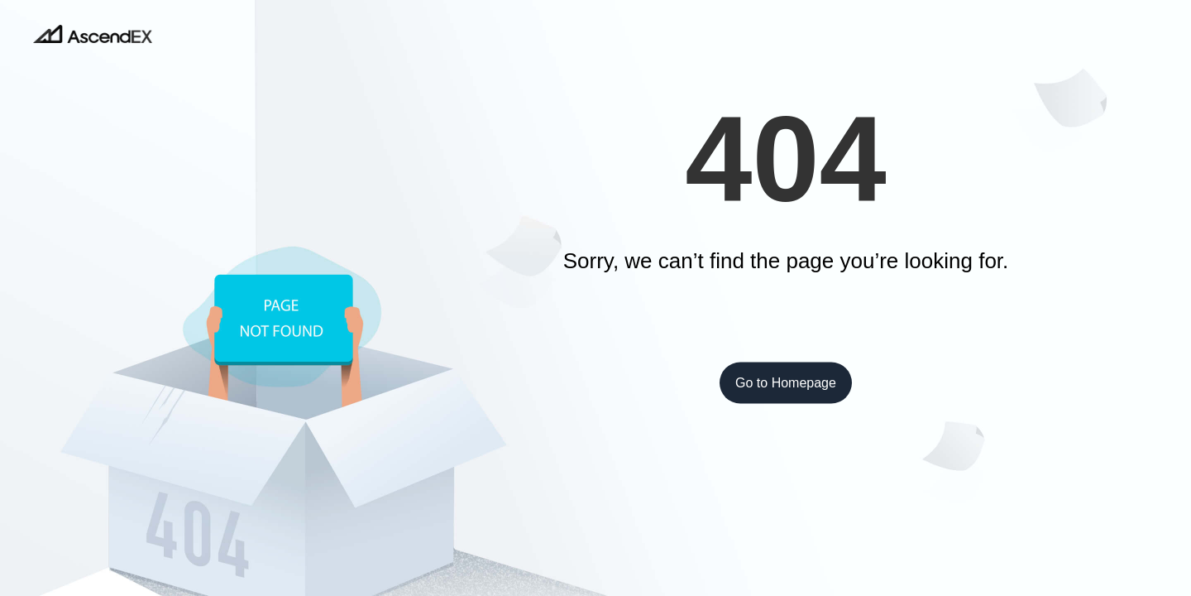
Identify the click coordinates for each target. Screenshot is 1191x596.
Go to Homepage (785, 383)
